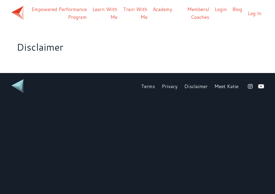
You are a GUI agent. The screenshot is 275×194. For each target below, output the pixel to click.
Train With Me (135, 13)
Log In (255, 13)
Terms (148, 86)
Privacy (170, 86)
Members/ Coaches (198, 13)
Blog (237, 9)
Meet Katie (226, 86)
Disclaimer (196, 86)
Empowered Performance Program (59, 13)
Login (221, 9)
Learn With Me (104, 13)
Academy (162, 9)
